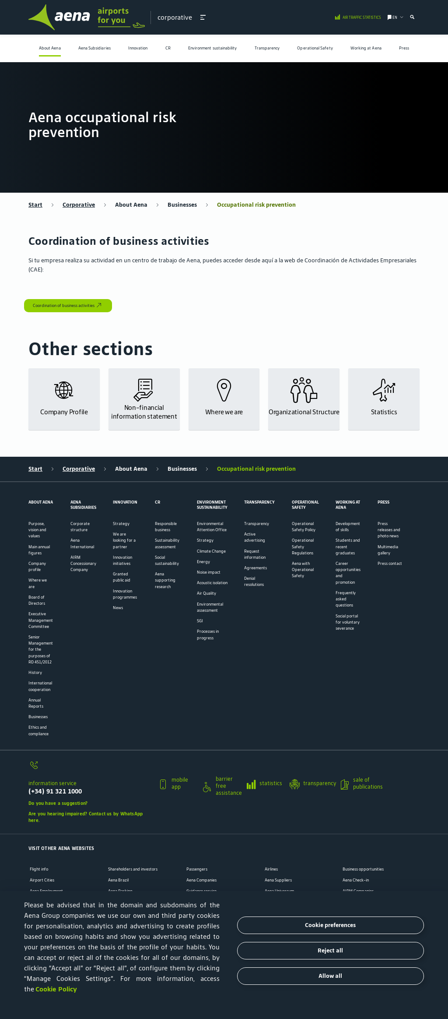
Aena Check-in (356, 880)
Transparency (267, 48)
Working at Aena (366, 48)
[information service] (90, 768)
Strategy (121, 523)
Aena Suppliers (278, 880)
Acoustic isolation (212, 582)
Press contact (390, 563)
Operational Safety (314, 48)
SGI (200, 621)
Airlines (271, 869)
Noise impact (208, 572)
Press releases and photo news (389, 530)
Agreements (255, 568)
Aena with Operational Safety (303, 569)
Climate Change (211, 551)
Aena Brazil (118, 880)
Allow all (330, 976)
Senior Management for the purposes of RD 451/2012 (40, 650)
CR (168, 48)
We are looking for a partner (124, 540)
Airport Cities (42, 880)
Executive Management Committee (40, 620)
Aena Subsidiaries (94, 48)
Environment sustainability (212, 48)
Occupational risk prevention (256, 205)
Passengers (196, 869)
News (118, 607)
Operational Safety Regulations (303, 546)
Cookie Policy (56, 989)
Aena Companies (201, 880)
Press (404, 48)
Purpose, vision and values (37, 530)
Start (35, 205)
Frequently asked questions (346, 599)
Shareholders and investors (133, 869)
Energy (203, 561)
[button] (203, 17)
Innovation (138, 48)
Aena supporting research (165, 580)
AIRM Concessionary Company (83, 563)
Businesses (182, 205)
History (35, 672)
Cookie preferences (330, 925)
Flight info (39, 869)
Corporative (79, 205)
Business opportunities (363, 869)
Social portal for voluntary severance (348, 622)
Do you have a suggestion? (58, 803)
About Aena (50, 48)
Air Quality (206, 593)
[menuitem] (50, 48)
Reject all (330, 950)
